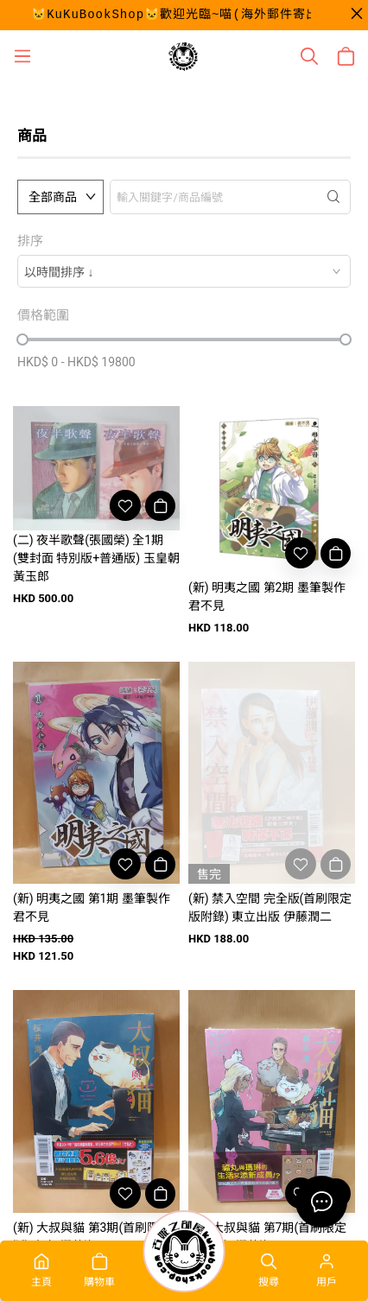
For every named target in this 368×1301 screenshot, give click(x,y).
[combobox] (184, 271)
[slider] (22, 339)
